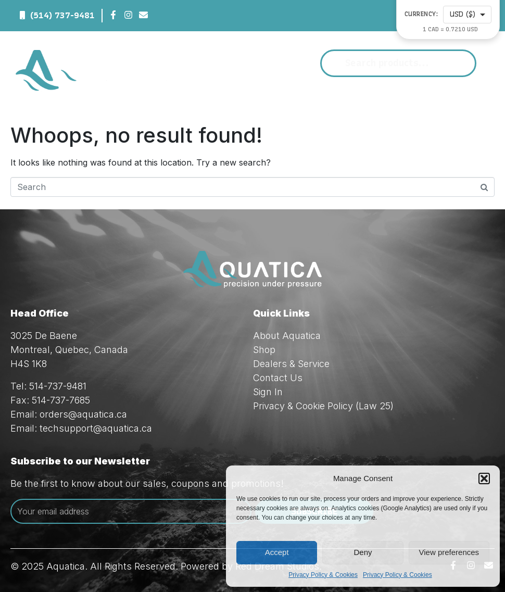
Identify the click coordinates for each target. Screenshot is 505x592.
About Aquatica (287, 335)
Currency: (421, 14)
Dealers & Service (291, 363)
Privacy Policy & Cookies (323, 574)
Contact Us (277, 377)
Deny (363, 552)
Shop (264, 349)
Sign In (268, 391)
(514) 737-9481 (62, 15)
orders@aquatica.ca (83, 414)
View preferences (449, 552)
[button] (484, 478)
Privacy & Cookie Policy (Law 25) (323, 405)
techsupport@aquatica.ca (96, 428)
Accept (277, 552)
